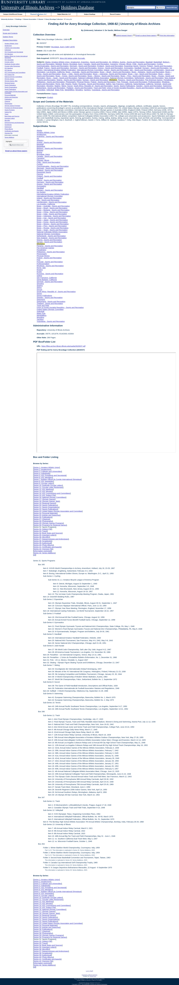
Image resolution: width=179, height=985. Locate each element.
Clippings (7, 101)
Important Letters (10, 118)
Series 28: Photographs (43, 521)
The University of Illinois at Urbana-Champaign (94, 984)
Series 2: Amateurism (42, 469)
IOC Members (9, 54)
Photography (71, 82)
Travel (6, 114)
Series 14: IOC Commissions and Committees (52, 493)
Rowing (68, 84)
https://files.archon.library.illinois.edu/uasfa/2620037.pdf (63, 346)
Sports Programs (10, 110)
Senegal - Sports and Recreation (50, 282)
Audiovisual (8, 127)
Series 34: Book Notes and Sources (48, 533)
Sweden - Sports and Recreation (149, 86)
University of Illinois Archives (27, 7)
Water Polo (59, 90)
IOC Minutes (8, 70)
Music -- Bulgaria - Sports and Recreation (147, 72)
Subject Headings (89, 14)
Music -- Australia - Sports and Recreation (82, 72)
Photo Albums (9, 129)
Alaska (47, 62)
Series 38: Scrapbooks (43, 541)
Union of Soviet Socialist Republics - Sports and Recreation (130, 88)
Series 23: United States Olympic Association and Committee (58, 511)
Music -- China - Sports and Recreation (52, 212)
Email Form (93, 976)
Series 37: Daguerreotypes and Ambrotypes (51, 539)
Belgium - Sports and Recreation (50, 148)
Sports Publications (10, 89)
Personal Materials (10, 95)
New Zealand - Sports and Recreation (52, 238)
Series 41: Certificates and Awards (47, 547)
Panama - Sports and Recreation (131, 80)
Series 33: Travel (40, 531)
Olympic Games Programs (12, 105)
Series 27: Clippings (41, 519)
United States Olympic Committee (50, 309)
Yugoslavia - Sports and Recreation (106, 90)
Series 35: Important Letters (45, 535)
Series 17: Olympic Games (44, 499)
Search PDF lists (171, 7)
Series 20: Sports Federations (45, 505)
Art (110, 62)
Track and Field (99, 88)
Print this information (166, 35)
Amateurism (8, 45)
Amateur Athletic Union (11, 43)
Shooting (49, 86)
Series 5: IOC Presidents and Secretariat (50, 475)
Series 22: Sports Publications (45, 509)
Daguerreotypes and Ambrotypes (14, 122)
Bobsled (58, 64)
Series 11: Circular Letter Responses (48, 487)
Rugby (74, 84)
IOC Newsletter (9, 60)
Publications (8, 99)
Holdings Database (77, 7)
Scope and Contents (10, 33)
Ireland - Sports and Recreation (116, 70)
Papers (54, 94)
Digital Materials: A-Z (64, 14)
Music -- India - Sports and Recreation (77, 74)
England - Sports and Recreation (110, 66)
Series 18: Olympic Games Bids (46, 501)
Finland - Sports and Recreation (159, 66)
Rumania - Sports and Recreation (91, 84)
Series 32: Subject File (42, 529)
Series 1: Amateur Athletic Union (46, 467)
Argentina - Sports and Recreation (94, 62)
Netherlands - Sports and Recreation (149, 78)
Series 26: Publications (43, 517)
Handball (137, 68)
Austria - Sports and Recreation (132, 62)
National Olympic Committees (13, 76)
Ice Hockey (41, 192)
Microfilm (7, 120)
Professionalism (154, 82)
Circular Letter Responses (12, 66)
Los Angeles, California (55, 72)
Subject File (8, 112)
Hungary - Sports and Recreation (155, 68)
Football (40, 68)
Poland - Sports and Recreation (103, 82)
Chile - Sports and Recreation (144, 64)
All (35, 555)
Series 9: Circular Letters (43, 483)
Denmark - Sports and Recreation (83, 66)
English (50, 97)
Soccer (70, 86)
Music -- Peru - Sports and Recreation (135, 76)
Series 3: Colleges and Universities (47, 471)
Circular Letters (9, 62)
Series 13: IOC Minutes (43, 491)
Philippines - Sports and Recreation (51, 82)
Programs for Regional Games (14, 108)
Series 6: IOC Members (43, 477)
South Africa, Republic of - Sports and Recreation (93, 86)
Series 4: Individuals (42, 473)
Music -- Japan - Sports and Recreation (52, 220)
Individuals (8, 50)
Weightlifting (69, 90)
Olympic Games (9, 79)
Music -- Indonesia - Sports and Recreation (110, 74)
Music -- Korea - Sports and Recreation (71, 76)
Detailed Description (10, 40)
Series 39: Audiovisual (42, 543)
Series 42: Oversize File (43, 549)
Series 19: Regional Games (44, 503)
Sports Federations (10, 85)
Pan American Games (154, 80)
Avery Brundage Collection (54, 19)
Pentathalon (168, 80)
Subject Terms (8, 37)
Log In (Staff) (89, 971)
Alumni (41, 19)
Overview (6, 30)
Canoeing (114, 64)
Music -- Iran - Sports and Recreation (142, 74)
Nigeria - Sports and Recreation (69, 80)
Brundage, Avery (75, 64)
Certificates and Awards (12, 131)
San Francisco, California (122, 84)
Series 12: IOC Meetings (43, 489)
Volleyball (50, 90)
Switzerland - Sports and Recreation (51, 88)
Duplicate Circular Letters (12, 64)
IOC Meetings (9, 68)
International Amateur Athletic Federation (60, 70)
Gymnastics (128, 68)
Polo (118, 82)
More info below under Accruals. (72, 58)
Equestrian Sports (131, 66)
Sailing (108, 84)
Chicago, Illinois (125, 64)
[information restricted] (42, 551)
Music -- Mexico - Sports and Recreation (103, 76)
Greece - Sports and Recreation (110, 68)
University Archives (7, 19)
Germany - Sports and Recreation (83, 68)
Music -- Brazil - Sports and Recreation (115, 72)
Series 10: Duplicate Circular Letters (48, 485)
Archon (88, 983)
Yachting (87, 90)
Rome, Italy (59, 84)
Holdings (19, 19)
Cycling (160, 64)
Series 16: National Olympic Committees (50, 497)
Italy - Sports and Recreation (141, 70)
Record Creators (115, 14)
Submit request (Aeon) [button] (123, 35)
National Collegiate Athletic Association (93, 78)
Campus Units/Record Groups (12, 14)
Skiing (63, 86)
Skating (57, 86)
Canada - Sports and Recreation (96, 64)
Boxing (65, 64)
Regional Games (10, 83)
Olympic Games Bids (11, 81)
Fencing (142, 66)
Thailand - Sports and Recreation (79, 88)
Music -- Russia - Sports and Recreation (52, 228)
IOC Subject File (9, 74)
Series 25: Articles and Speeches (47, 515)
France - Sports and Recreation (56, 68)
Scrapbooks (8, 124)
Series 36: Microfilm (41, 537)
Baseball (149, 62)
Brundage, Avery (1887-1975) (63, 47)
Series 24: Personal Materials (45, 513)
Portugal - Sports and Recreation (134, 82)
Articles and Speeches (11, 97)
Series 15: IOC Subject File (44, 495)
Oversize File (8, 133)
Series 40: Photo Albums (43, 545)
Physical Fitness (83, 82)
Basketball (158, 62)
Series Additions (9, 137)
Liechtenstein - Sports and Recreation (52, 202)
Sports (116, 86)
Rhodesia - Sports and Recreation (50, 266)
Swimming (167, 86)
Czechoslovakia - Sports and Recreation (53, 66)
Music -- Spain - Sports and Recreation (61, 78)
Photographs (8, 103)
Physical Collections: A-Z (38, 14)
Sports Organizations (11, 87)
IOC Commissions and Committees (15, 72)
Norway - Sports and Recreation (95, 80)
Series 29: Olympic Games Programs (48, 523)
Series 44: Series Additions (44, 553)
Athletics (115, 62)
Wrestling (79, 90)
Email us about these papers (16, 151)
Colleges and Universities (12, 47)
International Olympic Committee (90, 70)
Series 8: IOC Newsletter (43, 481)
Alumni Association (30, 19)
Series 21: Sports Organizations (46, 507)
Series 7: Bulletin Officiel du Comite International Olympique (57, 479)
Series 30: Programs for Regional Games (50, 525)
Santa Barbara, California (143, 84)
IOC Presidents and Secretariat (14, 52)
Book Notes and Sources (12, 116)
